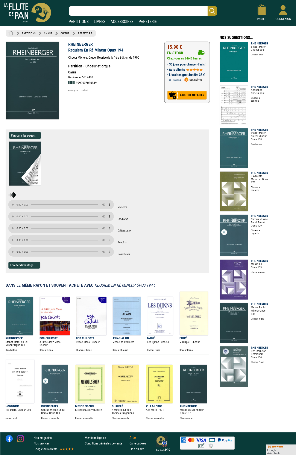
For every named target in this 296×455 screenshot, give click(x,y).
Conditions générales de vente (106, 443)
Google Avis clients (53, 449)
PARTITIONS (79, 21)
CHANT (48, 33)
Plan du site (136, 449)
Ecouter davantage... (23, 265)
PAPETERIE (148, 21)
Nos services (41, 443)
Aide (132, 437)
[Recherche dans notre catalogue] (143, 11)
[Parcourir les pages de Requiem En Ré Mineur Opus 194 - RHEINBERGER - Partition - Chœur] (39, 184)
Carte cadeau (137, 443)
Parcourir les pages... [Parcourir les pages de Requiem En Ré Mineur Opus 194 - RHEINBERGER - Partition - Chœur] (24, 135)
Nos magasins (43, 437)
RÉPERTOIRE (85, 33)
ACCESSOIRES (122, 21)
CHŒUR (65, 33)
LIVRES (99, 21)
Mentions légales (95, 437)
